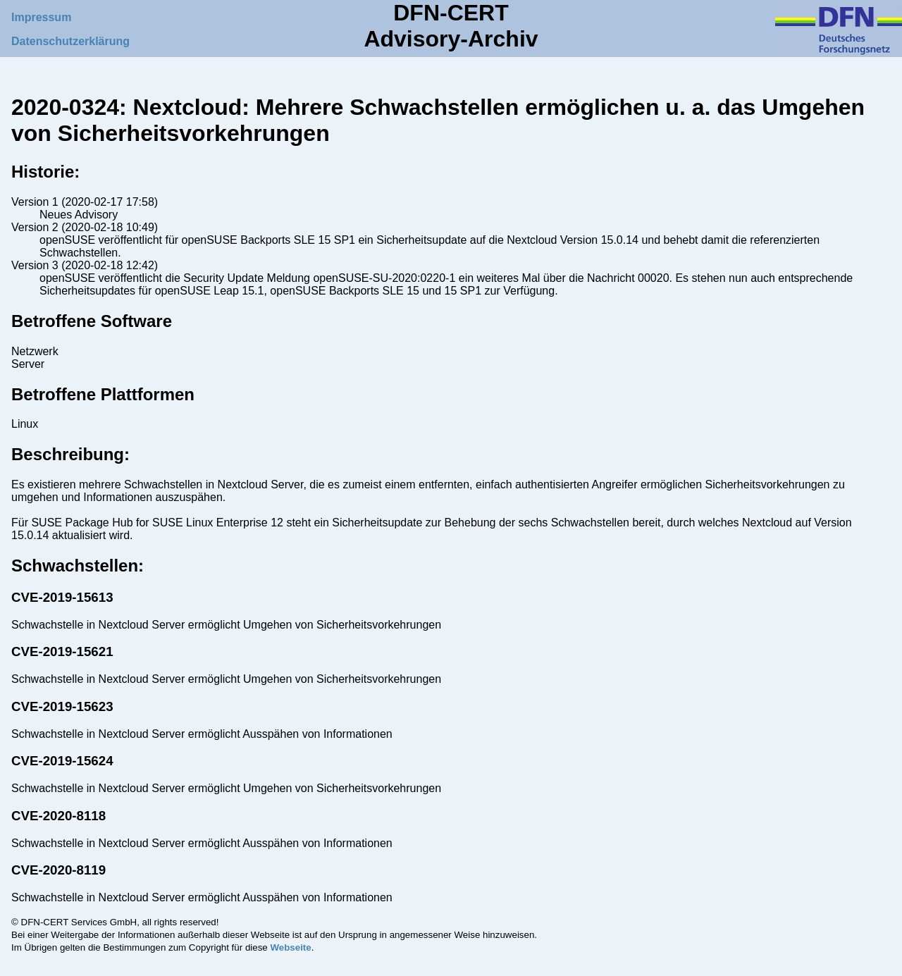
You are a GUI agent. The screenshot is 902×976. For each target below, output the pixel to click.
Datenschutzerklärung (70, 41)
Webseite (290, 947)
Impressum (41, 17)
